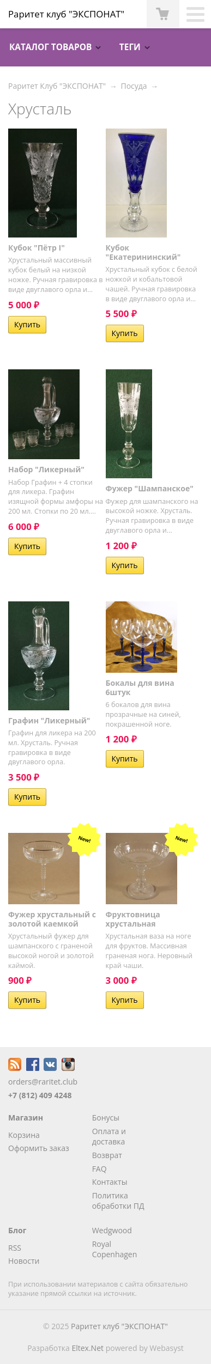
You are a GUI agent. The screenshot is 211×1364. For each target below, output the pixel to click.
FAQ (99, 1169)
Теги (130, 47)
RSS (14, 1248)
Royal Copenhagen (114, 1249)
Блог (17, 1230)
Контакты (110, 1182)
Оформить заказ (38, 1148)
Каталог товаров (50, 47)
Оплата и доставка (109, 1136)
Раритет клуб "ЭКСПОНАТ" (119, 1326)
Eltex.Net (87, 1348)
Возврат (107, 1155)
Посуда (133, 86)
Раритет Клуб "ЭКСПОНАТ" (57, 86)
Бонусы (105, 1117)
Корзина (24, 1135)
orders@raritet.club (42, 1081)
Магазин (25, 1117)
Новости (23, 1261)
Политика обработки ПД (118, 1200)
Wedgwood (112, 1230)
